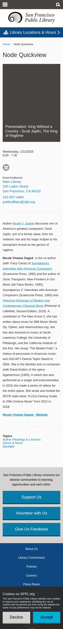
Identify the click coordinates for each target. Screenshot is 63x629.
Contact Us (31, 535)
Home (6, 44)
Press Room (31, 526)
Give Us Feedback (31, 471)
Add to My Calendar (6, 109)
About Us (31, 491)
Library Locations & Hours (33, 32)
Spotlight (8, 388)
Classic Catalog (31, 544)
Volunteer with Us (31, 455)
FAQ (31, 553)
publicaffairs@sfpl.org (19, 144)
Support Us (31, 439)
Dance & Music (13, 385)
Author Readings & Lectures (21, 381)
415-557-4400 (13, 139)
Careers (31, 517)
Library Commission (31, 499)
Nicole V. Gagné (23, 165)
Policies (31, 508)
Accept (46, 617)
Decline (16, 617)
